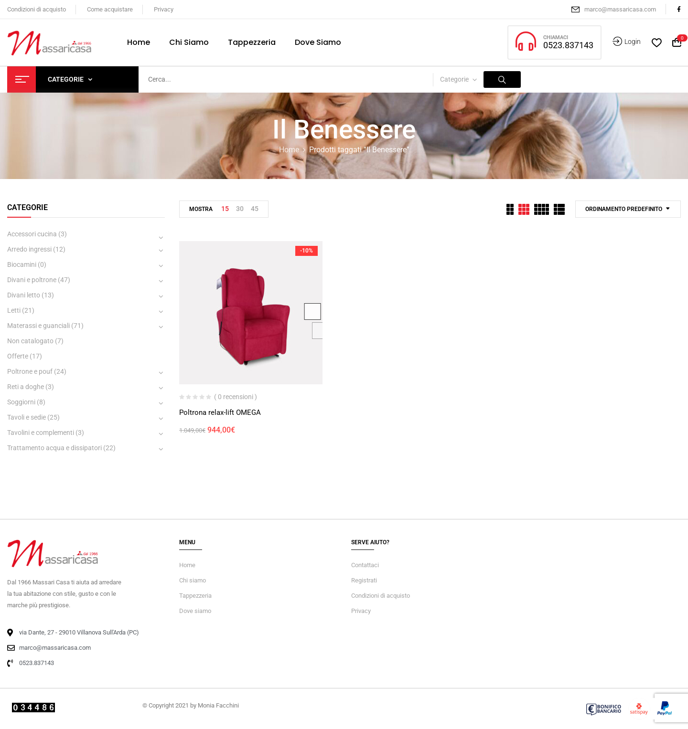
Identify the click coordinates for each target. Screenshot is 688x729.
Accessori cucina (32, 234)
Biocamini (21, 264)
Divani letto (23, 295)
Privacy (163, 9)
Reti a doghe (25, 387)
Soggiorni (21, 402)
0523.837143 (568, 45)
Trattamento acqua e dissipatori (54, 448)
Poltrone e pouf (30, 371)
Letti (14, 310)
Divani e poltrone (31, 280)
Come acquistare (110, 9)
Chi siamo (192, 580)
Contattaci (365, 565)
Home (289, 149)
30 (240, 208)
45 (254, 208)
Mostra (201, 209)
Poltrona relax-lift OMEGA (220, 412)
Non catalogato (30, 341)
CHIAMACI (555, 37)
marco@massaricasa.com (620, 9)
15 (225, 208)
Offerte (17, 356)
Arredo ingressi (29, 249)
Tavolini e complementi (40, 432)
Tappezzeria (195, 595)
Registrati (364, 580)
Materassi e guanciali (38, 325)
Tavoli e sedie (26, 417)
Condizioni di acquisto (36, 9)
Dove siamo (195, 610)
